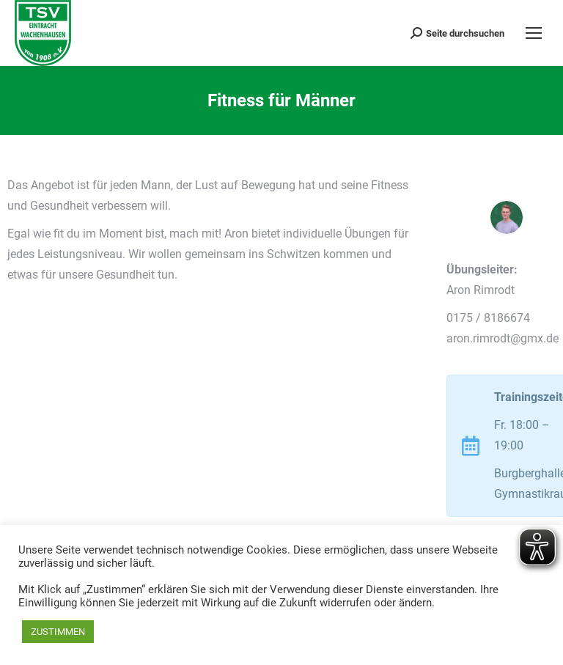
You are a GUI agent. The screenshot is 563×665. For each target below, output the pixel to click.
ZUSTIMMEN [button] (58, 631)
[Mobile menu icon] (533, 33)
